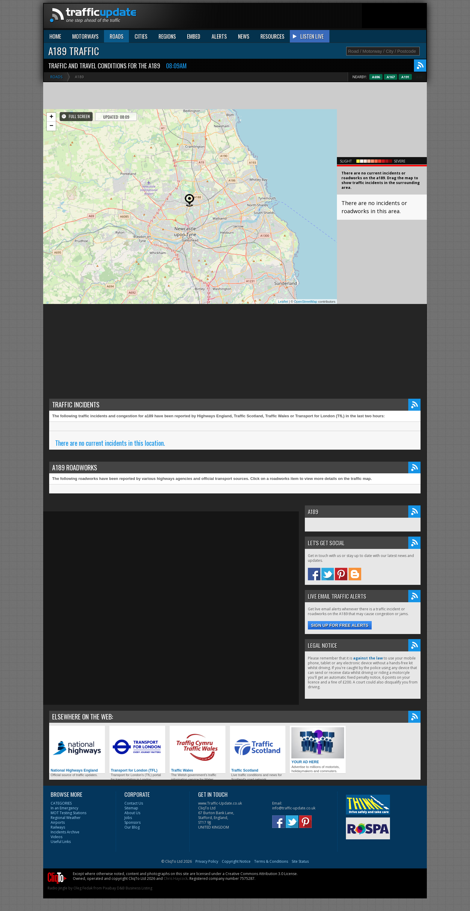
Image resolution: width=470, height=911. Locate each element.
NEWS (243, 36)
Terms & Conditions (271, 861)
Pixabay (109, 888)
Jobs (128, 817)
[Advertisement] (317, 17)
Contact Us (133, 803)
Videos (56, 836)
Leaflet (283, 301)
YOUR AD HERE (317, 745)
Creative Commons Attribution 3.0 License (261, 873)
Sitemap (131, 808)
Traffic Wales (197, 750)
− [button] (51, 126)
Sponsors (132, 822)
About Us (132, 812)
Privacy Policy (206, 861)
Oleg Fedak (83, 888)
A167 (403, 77)
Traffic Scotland (257, 750)
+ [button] (51, 117)
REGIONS (167, 36)
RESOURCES (272, 36)
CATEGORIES (61, 803)
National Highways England (77, 750)
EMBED (193, 36)
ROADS (116, 36)
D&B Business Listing (134, 888)
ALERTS (219, 36)
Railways (58, 827)
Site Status (300, 861)
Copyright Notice (236, 861)
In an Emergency (64, 808)
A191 (418, 77)
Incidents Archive (65, 832)
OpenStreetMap (305, 301)
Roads (56, 76)
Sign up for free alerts (339, 625)
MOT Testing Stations (68, 812)
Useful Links (61, 841)
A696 (389, 77)
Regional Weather (66, 817)
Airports (58, 822)
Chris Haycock (176, 878)
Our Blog (132, 827)
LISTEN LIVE (312, 36)
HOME (55, 36)
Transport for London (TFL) (137, 750)
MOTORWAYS (85, 36)
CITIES (141, 36)
